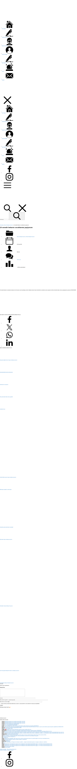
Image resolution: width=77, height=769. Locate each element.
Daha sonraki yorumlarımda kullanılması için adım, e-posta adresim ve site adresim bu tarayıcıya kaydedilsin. (20, 705)
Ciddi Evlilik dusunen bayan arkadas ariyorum (8, 477)
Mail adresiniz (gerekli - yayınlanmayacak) (7, 701)
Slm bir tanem (7, 748)
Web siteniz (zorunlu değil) (4, 703)
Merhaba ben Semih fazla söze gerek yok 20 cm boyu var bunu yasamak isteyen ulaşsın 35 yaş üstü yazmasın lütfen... (26, 736)
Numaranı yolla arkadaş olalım (12, 735)
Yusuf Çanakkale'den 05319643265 (11, 726)
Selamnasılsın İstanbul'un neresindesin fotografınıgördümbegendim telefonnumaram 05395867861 (24, 731)
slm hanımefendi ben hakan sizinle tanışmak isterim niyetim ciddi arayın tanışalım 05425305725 (22, 727)
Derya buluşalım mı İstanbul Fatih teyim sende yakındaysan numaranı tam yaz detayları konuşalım (20, 737)
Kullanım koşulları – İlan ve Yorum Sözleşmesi (8, 750)
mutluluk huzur (2, 409)
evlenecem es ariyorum (4, 384)
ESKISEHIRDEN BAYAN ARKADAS (6, 372)
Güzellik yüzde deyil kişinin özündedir (6, 527)
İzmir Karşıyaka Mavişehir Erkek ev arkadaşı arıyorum (9, 670)
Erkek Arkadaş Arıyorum (30, 236)
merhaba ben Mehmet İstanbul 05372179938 (13, 729)
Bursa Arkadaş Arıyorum (21, 236)
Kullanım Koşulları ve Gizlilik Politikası (6, 751)
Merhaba (8, 742)
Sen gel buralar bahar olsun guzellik (6, 396)
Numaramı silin (8, 741)
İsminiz (1, 699)
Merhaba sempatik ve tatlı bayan (5, 489)
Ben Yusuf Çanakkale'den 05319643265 (12, 725)
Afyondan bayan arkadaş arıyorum (6, 539)
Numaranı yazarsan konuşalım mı (9, 738)
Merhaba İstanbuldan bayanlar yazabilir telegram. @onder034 (16, 740)
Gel (4, 744)
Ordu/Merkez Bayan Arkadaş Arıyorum (7, 682)
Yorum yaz (19, 259)
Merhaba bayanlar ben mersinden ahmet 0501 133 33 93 (15, 722)
